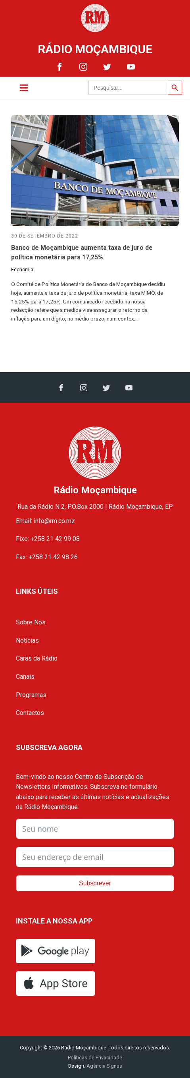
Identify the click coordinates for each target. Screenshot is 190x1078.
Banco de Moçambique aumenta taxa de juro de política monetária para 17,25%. (82, 252)
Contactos (30, 713)
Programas (31, 695)
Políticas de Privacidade (95, 1058)
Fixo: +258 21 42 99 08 (48, 539)
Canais (25, 676)
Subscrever (95, 883)
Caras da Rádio (37, 658)
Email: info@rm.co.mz (45, 521)
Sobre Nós (31, 622)
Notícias (27, 640)
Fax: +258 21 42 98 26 (47, 557)
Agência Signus (103, 1066)
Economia (22, 269)
